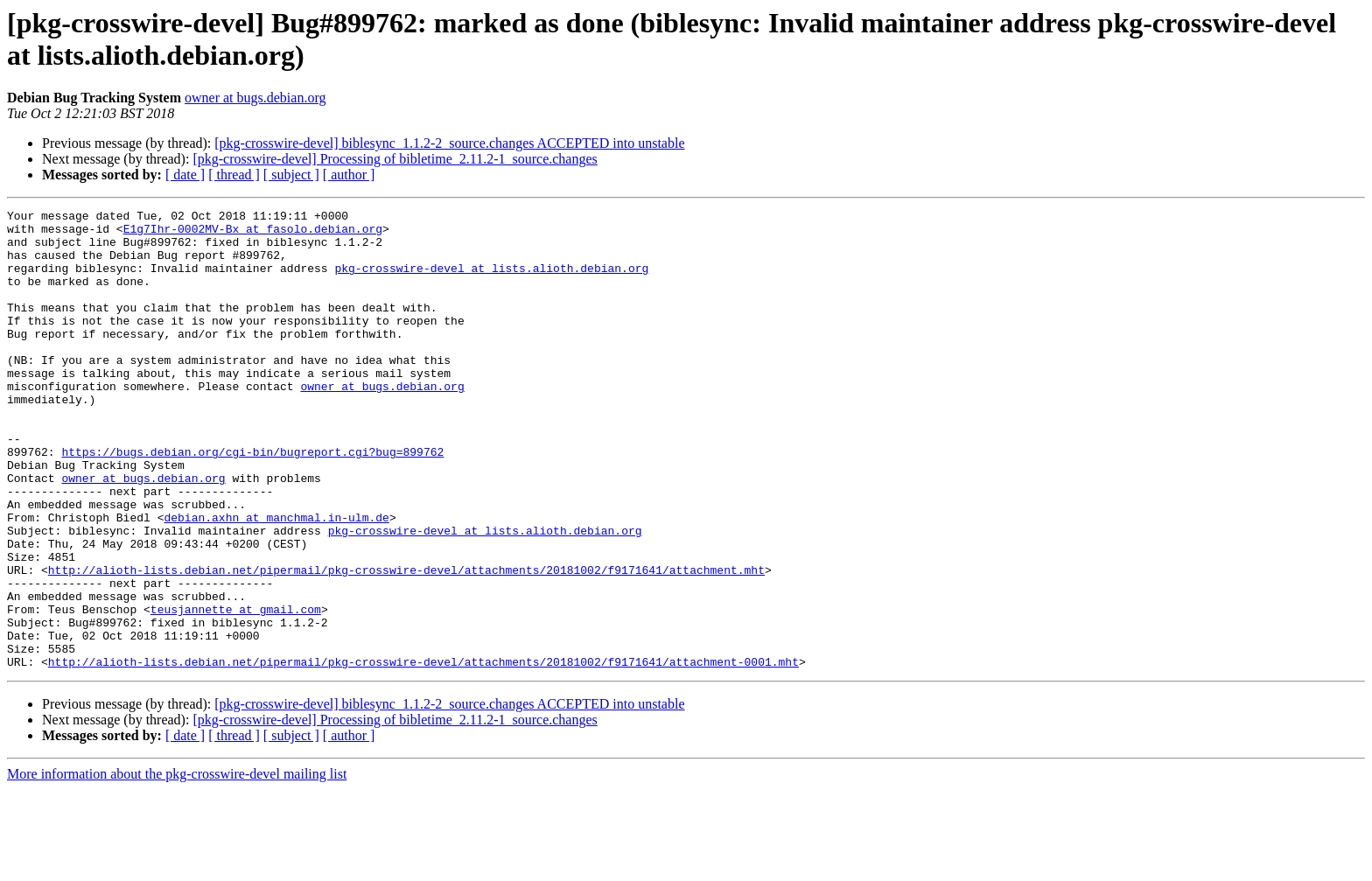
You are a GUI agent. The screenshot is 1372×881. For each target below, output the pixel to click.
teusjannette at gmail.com (235, 690)
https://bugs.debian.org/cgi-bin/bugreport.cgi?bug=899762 (252, 501)
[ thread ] (234, 174)
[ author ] (349, 174)
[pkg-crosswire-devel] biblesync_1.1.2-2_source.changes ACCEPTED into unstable (449, 143)
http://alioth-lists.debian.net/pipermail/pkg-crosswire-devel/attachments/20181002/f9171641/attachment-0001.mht (423, 753)
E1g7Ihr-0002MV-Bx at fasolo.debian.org (252, 233)
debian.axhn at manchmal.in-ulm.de (276, 580)
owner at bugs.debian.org (255, 97)
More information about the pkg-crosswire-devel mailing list (176, 865)
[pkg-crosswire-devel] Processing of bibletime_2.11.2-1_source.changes (394, 158)
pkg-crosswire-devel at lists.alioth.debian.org (491, 281)
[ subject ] (291, 174)
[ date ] (185, 174)
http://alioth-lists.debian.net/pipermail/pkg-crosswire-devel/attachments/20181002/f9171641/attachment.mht (406, 643)
